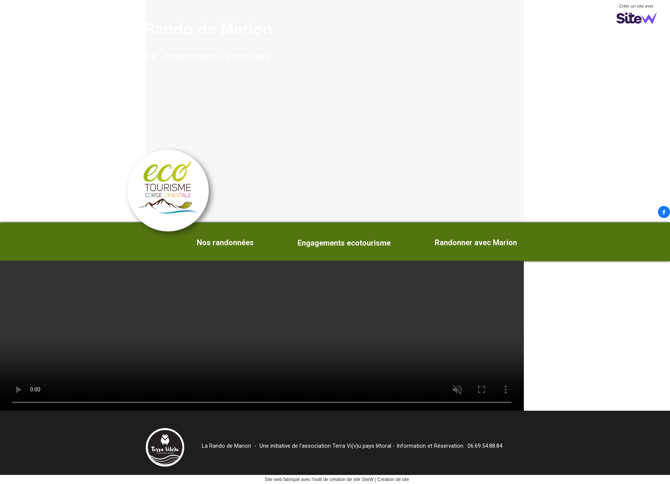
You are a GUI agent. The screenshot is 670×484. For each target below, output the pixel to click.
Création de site (393, 479)
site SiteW (363, 479)
